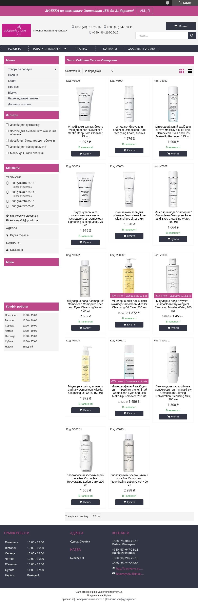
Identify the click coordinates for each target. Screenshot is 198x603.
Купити (87, 153)
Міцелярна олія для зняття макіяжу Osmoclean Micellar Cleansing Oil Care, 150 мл (85, 389)
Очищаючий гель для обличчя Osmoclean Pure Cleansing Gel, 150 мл (129, 215)
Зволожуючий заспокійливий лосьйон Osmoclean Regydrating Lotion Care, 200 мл (85, 480)
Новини (13, 75)
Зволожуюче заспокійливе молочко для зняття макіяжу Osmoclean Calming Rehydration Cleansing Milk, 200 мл (173, 393)
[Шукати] (192, 35)
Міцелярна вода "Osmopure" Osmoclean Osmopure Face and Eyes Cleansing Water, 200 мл (173, 217)
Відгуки (13, 92)
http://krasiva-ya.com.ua (24, 215)
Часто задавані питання (23, 98)
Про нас (81, 48)
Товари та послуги (46, 48)
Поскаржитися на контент (90, 599)
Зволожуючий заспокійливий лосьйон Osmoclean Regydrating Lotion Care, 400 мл (129, 480)
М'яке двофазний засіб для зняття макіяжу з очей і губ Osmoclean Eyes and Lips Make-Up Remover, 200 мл (129, 391)
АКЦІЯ (145, 11)
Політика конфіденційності (121, 599)
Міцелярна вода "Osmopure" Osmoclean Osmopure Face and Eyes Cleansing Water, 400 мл (85, 305)
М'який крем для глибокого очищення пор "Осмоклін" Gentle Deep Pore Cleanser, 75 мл (85, 131)
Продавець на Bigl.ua (99, 595)
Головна (14, 48)
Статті (12, 80)
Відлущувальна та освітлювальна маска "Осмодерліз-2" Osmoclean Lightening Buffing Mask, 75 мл (85, 219)
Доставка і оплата (141, 48)
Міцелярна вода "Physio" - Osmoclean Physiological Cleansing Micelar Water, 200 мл (173, 305)
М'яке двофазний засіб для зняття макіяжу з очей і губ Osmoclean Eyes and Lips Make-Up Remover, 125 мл (173, 131)
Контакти (110, 48)
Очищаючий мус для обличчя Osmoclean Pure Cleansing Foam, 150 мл (129, 130)
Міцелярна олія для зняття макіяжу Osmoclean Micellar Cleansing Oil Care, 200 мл (129, 304)
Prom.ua (117, 591)
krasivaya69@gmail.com (24, 220)
